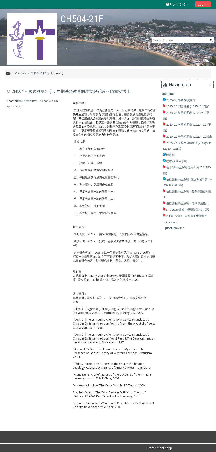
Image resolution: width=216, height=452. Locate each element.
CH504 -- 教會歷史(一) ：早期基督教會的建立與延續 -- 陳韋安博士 (70, 91)
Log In (202, 4)
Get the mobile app (159, 448)
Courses (174, 250)
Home (173, 94)
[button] (179, 4)
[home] (32, 39)
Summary (56, 73)
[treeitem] (188, 94)
